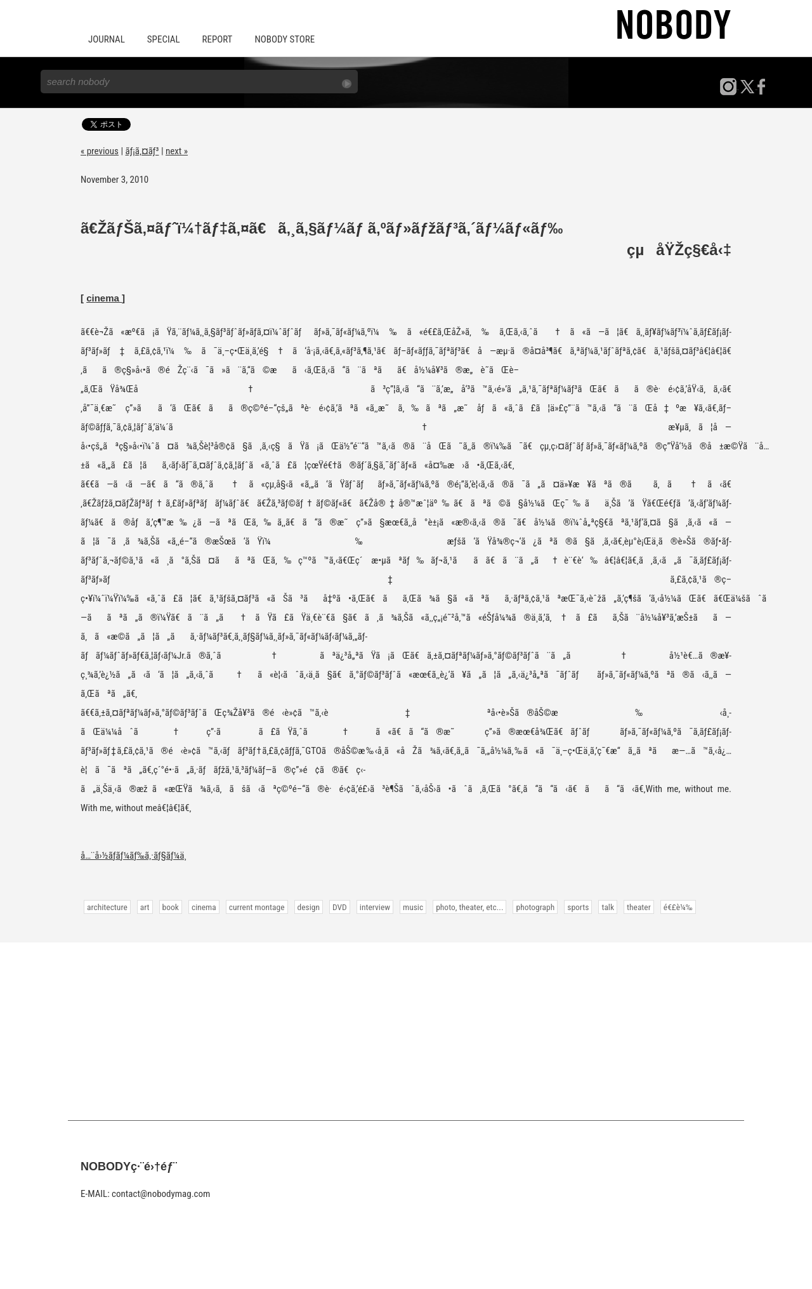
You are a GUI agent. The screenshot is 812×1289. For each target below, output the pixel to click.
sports (578, 907)
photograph (535, 907)
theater (639, 907)
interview (375, 907)
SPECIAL (163, 39)
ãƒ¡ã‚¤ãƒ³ (142, 151)
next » (177, 151)
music (413, 907)
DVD (339, 907)
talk (607, 907)
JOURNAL (106, 39)
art (145, 907)
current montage (257, 907)
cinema (104, 298)
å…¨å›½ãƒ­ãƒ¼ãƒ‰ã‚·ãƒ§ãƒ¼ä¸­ (134, 855)
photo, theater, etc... (469, 907)
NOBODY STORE (284, 39)
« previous (100, 151)
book (170, 907)
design (309, 907)
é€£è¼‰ (678, 907)
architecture (107, 907)
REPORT (217, 39)
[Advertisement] (406, 1031)
